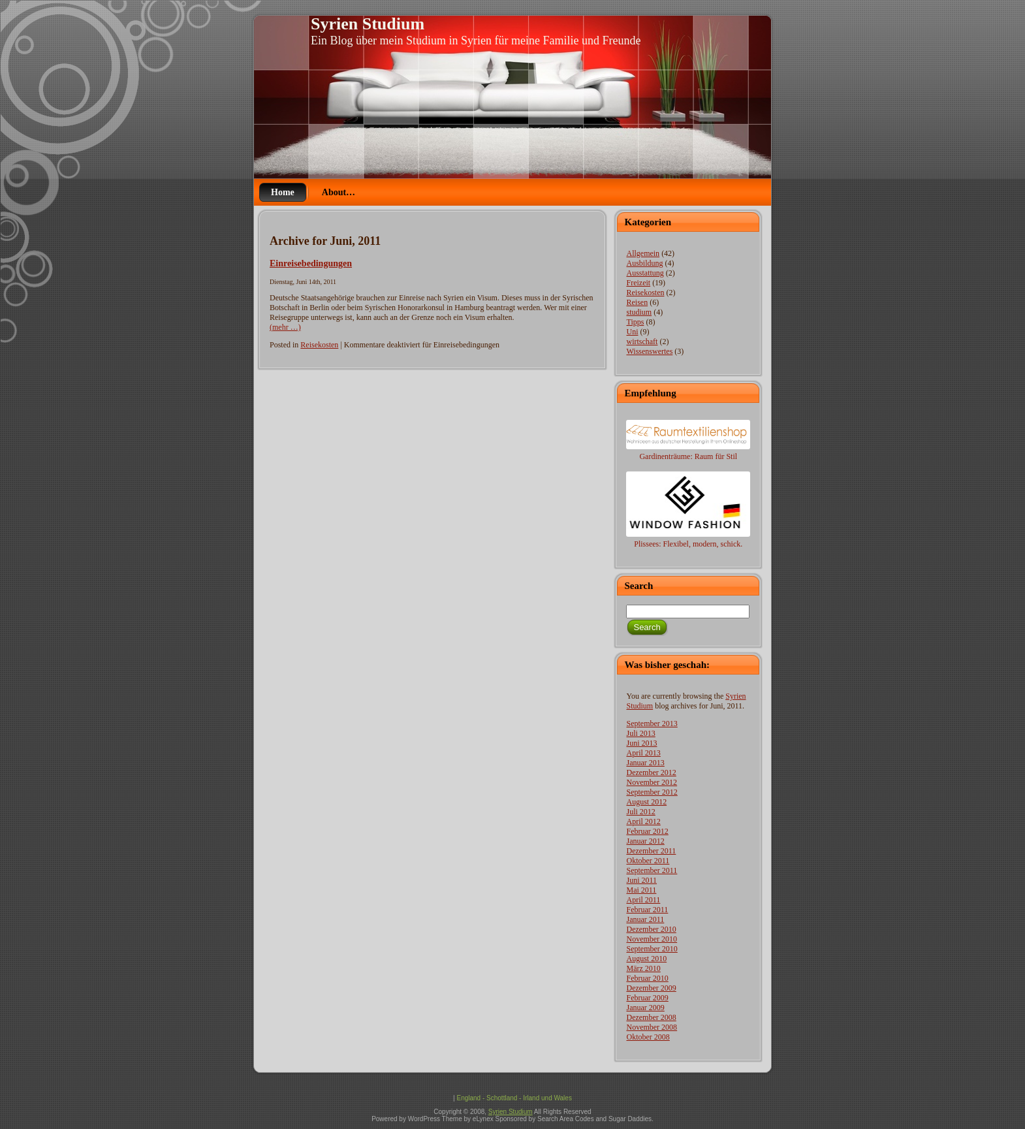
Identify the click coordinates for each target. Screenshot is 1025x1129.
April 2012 (643, 821)
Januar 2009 (645, 1007)
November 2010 (651, 939)
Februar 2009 (647, 997)
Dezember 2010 (651, 929)
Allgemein (642, 253)
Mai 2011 (641, 890)
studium (639, 312)
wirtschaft (641, 341)
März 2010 (643, 968)
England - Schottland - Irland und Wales (513, 1098)
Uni (632, 331)
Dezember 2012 (651, 772)
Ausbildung (644, 263)
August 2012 (646, 801)
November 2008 (651, 1027)
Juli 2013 (640, 733)
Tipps (635, 321)
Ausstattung (644, 273)
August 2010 (646, 958)
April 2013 (643, 752)
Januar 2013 (645, 762)
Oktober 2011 (647, 860)
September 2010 (651, 948)
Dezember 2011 (651, 850)
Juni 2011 (641, 880)
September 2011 (651, 870)
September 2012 (651, 792)
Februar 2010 (647, 978)
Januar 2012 (645, 841)
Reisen (637, 302)
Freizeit (638, 282)
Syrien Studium (367, 23)
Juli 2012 (640, 811)
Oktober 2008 (647, 1037)
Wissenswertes (649, 351)
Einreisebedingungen (311, 263)
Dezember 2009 (651, 988)
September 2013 (651, 723)
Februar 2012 (647, 831)
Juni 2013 (641, 743)
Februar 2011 (647, 909)
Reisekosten (319, 344)
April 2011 (643, 899)
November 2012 (651, 782)
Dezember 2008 (651, 1017)
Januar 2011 (645, 919)
